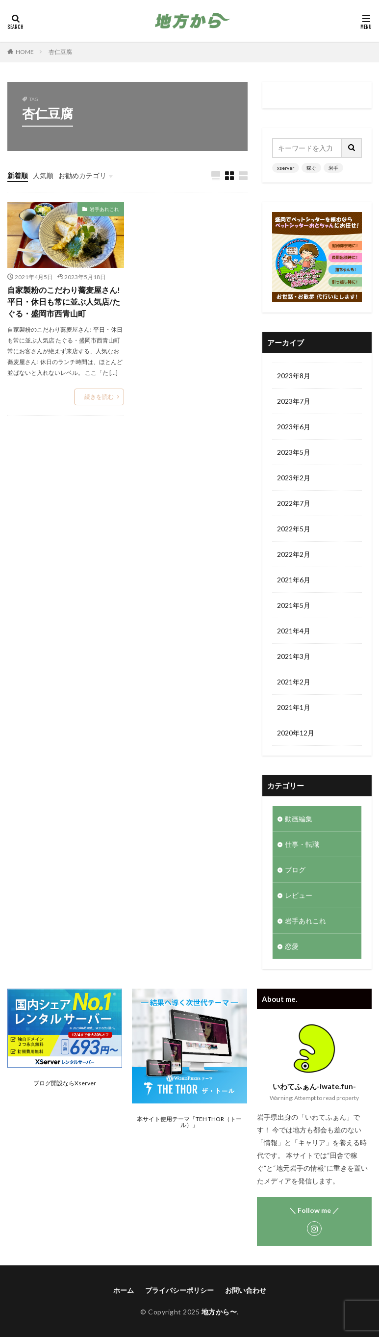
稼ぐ (311, 168)
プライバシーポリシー (179, 1290)
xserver (285, 168)
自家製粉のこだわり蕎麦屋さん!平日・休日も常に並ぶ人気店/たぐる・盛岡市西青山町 (63, 301)
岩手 (333, 168)
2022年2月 (293, 554)
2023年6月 (293, 426)
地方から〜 (219, 1312)
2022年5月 (293, 528)
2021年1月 (293, 707)
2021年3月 (293, 656)
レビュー (298, 895)
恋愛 (292, 946)
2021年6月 (293, 580)
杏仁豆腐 (60, 51)
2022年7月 (293, 503)
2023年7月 (293, 401)
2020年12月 (295, 733)
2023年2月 (293, 477)
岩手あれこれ (104, 209)
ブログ (295, 869)
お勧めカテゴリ (82, 175)
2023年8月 (293, 375)
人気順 (43, 175)
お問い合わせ (245, 1290)
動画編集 (298, 818)
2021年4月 (293, 631)
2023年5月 (293, 452)
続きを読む (99, 396)
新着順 (17, 175)
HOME (25, 51)
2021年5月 (293, 605)
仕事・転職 (302, 844)
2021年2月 (293, 682)
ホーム (123, 1290)
